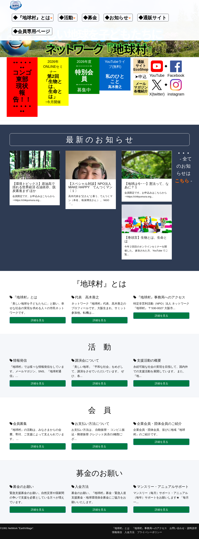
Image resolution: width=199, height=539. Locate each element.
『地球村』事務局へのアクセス (149, 528)
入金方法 (129, 532)
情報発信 (117, 532)
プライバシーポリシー (149, 532)
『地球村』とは (120, 528)
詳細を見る (37, 320)
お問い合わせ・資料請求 (183, 528)
